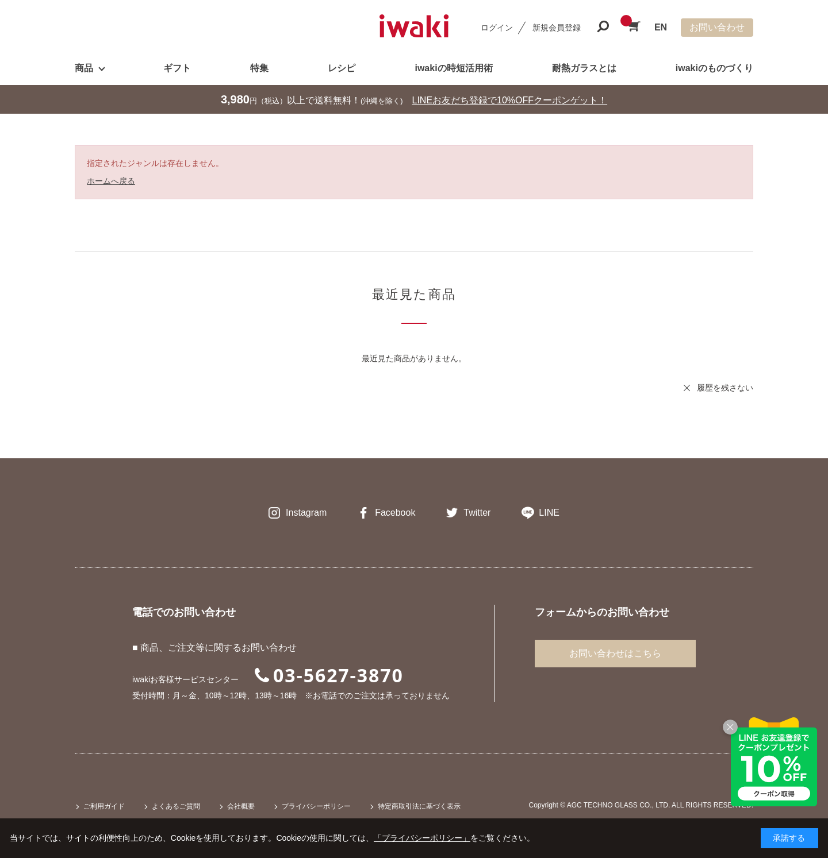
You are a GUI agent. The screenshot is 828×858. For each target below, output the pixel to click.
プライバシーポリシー (316, 806)
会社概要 (241, 806)
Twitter (476, 512)
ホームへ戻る (111, 180)
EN (660, 27)
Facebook (395, 512)
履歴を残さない (725, 387)
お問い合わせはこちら (615, 653)
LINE (549, 512)
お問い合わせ (717, 27)
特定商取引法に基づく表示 (419, 806)
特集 (259, 68)
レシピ (341, 68)
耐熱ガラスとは (584, 68)
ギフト (177, 68)
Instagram (306, 512)
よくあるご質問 (176, 806)
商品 (84, 68)
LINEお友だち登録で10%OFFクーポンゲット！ (510, 100)
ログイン (497, 27)
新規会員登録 (556, 27)
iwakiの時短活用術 (453, 68)
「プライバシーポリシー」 (422, 837)
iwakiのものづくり (714, 68)
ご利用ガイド (104, 806)
